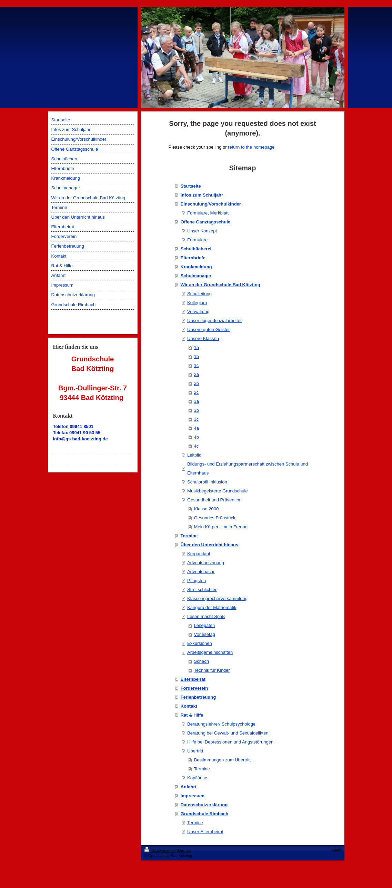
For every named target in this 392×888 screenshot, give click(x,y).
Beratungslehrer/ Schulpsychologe (221, 724)
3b (196, 410)
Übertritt (195, 751)
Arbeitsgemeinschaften (210, 652)
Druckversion (159, 850)
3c (196, 419)
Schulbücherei (196, 248)
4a (196, 428)
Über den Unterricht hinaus (210, 544)
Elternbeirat (193, 679)
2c (196, 392)
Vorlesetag (204, 634)
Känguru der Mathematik (211, 607)
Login (336, 849)
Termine (189, 535)
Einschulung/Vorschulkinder (211, 204)
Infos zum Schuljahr (202, 195)
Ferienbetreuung (198, 697)
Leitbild (194, 455)
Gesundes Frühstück (214, 517)
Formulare (197, 239)
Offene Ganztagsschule (205, 222)
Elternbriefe (193, 257)
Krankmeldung (196, 266)
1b (196, 356)
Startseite (191, 186)
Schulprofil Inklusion (207, 482)
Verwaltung (198, 311)
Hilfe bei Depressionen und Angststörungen (230, 742)
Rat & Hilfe (192, 715)
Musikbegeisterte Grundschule (217, 490)
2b (196, 383)
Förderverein (194, 688)
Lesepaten (204, 625)
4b (196, 437)
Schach (201, 661)
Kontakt (189, 706)
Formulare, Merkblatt (208, 213)
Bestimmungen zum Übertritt (222, 759)
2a (196, 374)
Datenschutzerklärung (204, 804)
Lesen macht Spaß (206, 616)
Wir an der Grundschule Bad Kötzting (220, 284)
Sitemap (184, 850)
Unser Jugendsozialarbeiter (214, 320)
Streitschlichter (202, 589)
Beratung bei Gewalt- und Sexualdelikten (228, 733)
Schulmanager (196, 275)
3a (196, 401)
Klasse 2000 (206, 508)
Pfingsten (196, 580)
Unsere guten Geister (208, 329)
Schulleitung (199, 293)
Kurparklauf (198, 553)
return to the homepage (251, 147)
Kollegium (197, 302)
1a (196, 347)
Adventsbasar (201, 571)
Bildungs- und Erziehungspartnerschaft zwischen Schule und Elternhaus (247, 468)
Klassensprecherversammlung (217, 598)
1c (196, 365)
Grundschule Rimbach (205, 813)
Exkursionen (199, 643)
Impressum (192, 795)
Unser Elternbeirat (205, 831)
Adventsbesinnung (205, 562)
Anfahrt (189, 786)
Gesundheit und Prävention (214, 499)
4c (196, 446)
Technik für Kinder (212, 670)
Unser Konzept (202, 230)
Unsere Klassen (203, 338)
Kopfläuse (197, 777)
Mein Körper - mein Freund (221, 526)
